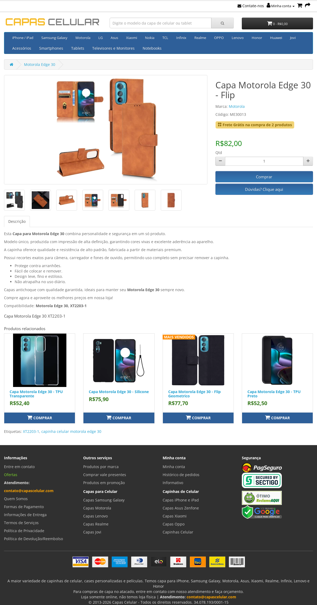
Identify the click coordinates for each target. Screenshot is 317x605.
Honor (257, 37)
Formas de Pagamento (24, 506)
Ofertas (10, 474)
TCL (165, 37)
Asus (114, 37)
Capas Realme (96, 524)
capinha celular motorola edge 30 (71, 431)
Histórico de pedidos (181, 474)
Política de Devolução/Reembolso (33, 538)
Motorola (82, 37)
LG (100, 37)
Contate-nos (251, 5)
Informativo (173, 482)
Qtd (218, 152)
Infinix (181, 37)
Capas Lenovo (95, 516)
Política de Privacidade (24, 530)
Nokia (149, 37)
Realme (200, 37)
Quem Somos (16, 498)
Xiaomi (131, 37)
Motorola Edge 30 (39, 64)
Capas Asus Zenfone (181, 508)
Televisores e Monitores (113, 48)
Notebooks (152, 48)
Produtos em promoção (104, 482)
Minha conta (281, 5)
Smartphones (51, 48)
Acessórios (21, 48)
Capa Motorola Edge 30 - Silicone (119, 391)
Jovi (293, 37)
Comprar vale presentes (104, 474)
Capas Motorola (97, 508)
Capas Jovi (92, 532)
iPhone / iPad (22, 37)
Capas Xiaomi (175, 516)
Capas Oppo (173, 524)
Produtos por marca (101, 466)
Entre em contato (19, 466)
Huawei (276, 37)
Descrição (17, 221)
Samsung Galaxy (54, 37)
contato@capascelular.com (29, 490)
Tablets (77, 48)
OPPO (219, 37)
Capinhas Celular (178, 532)
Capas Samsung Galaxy (104, 500)
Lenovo (238, 37)
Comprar (264, 176)
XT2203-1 (31, 431)
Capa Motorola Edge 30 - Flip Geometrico (194, 393)
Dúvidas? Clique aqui (264, 189)
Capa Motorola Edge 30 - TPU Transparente (36, 393)
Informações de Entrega (25, 514)
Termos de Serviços (21, 522)
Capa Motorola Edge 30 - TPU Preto (274, 393)
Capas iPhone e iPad (181, 500)
